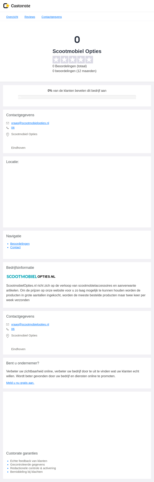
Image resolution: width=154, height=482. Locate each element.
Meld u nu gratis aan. (20, 382)
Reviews (29, 16)
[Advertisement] (77, 420)
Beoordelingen (20, 243)
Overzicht (12, 16)
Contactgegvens (52, 16)
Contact (15, 247)
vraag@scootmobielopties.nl (30, 123)
